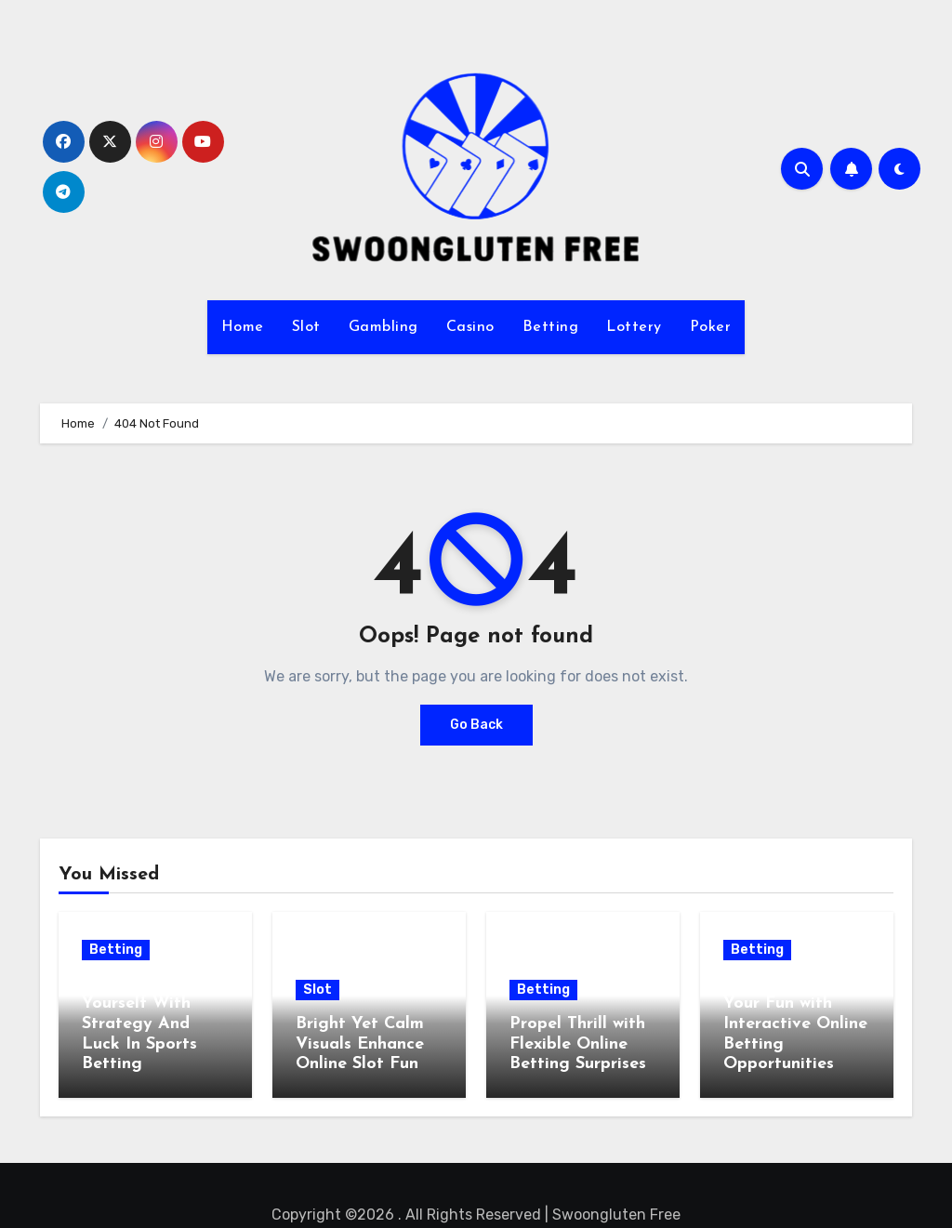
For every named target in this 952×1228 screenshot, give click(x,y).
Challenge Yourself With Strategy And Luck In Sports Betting (139, 1024)
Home (242, 327)
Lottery (634, 327)
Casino (470, 327)
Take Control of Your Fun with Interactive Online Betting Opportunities (795, 1024)
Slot (306, 327)
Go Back (476, 725)
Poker (711, 327)
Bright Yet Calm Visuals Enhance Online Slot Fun (360, 1044)
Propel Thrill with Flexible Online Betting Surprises (577, 1044)
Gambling (383, 327)
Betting (550, 327)
